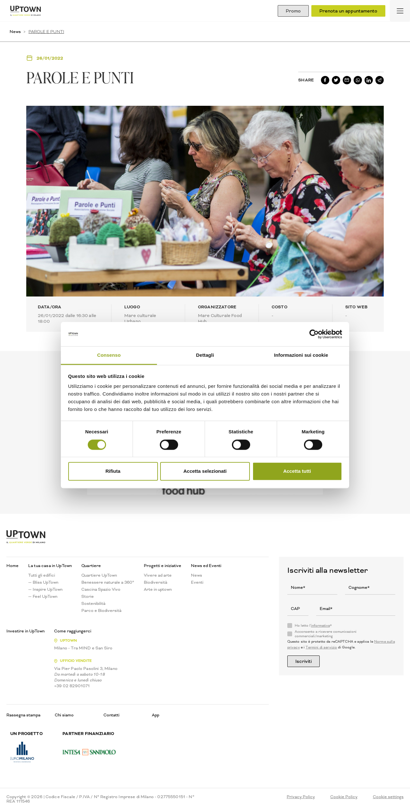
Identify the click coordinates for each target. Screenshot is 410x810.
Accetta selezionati (204, 471)
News (15, 31)
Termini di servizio (321, 647)
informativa (320, 625)
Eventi (197, 582)
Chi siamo (64, 715)
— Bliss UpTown (43, 582)
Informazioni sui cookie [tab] (301, 355)
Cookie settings (388, 797)
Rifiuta (112, 471)
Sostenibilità (93, 603)
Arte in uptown (158, 589)
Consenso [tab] (108, 355)
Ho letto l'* (313, 625)
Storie (87, 596)
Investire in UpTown (25, 631)
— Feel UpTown (42, 596)
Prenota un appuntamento (348, 11)
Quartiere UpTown (99, 575)
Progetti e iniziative (162, 566)
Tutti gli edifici (41, 575)
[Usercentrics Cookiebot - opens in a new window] (314, 334)
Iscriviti (303, 661)
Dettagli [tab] (205, 355)
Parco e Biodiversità (101, 610)
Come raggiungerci (72, 631)
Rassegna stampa (23, 715)
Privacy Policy (301, 797)
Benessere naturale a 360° (107, 582)
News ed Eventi (206, 566)
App (155, 715)
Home (12, 566)
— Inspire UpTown (45, 589)
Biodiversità (155, 582)
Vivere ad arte (158, 575)
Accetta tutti (297, 471)
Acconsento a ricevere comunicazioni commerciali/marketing (326, 634)
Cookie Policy (343, 797)
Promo (293, 11)
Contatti (111, 715)
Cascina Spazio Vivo (100, 589)
